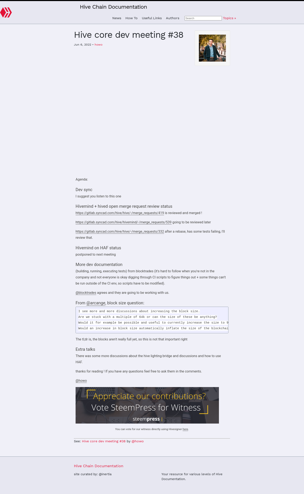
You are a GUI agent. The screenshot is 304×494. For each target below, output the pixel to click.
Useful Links (152, 18)
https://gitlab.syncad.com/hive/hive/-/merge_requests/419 (120, 213)
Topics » (229, 18)
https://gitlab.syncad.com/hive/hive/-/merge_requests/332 (120, 231)
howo (98, 44)
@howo (81, 381)
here (185, 429)
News (116, 18)
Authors (172, 18)
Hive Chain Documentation (113, 7)
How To (131, 18)
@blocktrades (86, 293)
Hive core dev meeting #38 (104, 441)
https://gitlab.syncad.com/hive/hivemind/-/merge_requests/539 (124, 222)
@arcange (95, 302)
